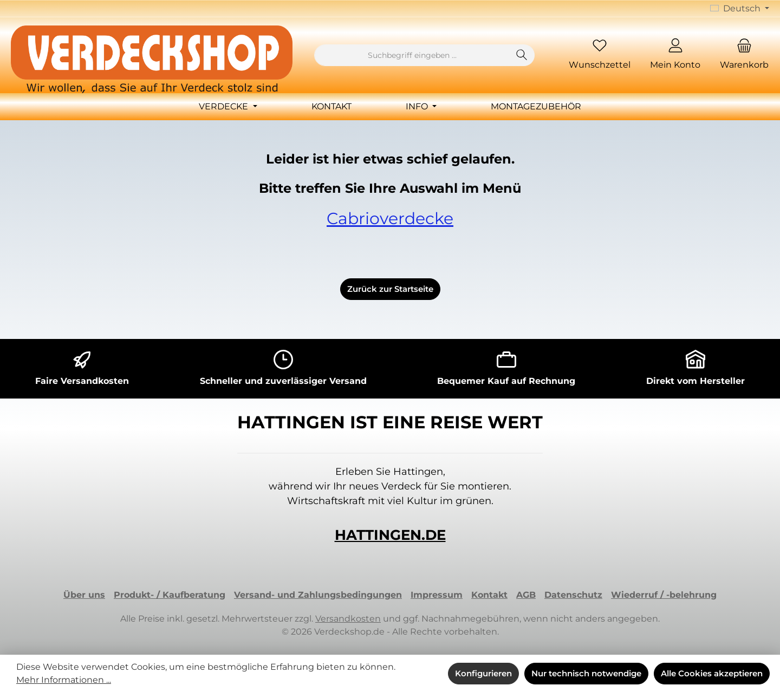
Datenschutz (573, 595)
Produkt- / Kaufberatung (169, 595)
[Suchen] (522, 55)
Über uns (84, 595)
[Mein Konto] (675, 55)
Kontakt (489, 595)
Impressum (437, 595)
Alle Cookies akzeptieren (712, 673)
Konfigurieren (483, 673)
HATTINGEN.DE (390, 535)
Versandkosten (348, 618)
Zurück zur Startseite (390, 289)
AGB (526, 595)
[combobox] (412, 55)
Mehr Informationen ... (63, 680)
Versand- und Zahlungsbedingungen (318, 595)
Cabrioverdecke (390, 218)
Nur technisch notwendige (586, 673)
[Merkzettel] (600, 55)
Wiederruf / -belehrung (664, 595)
